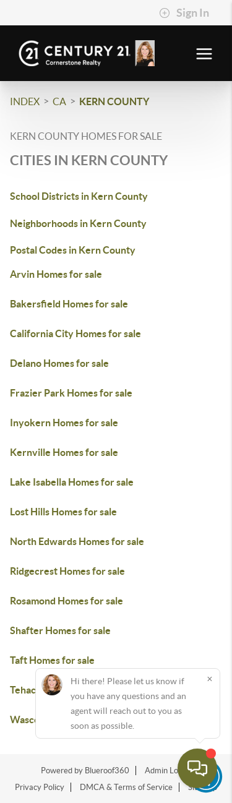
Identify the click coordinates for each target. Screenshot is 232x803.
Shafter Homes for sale (60, 630)
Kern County (114, 101)
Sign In (184, 13)
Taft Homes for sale (52, 660)
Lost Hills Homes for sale (63, 512)
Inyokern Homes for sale (64, 422)
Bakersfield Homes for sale (69, 304)
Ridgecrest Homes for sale (67, 571)
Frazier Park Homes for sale (71, 393)
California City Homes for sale (75, 333)
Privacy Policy (39, 787)
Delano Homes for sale (59, 363)
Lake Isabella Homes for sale (72, 482)
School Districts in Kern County (79, 196)
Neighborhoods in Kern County (78, 223)
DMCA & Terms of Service (126, 787)
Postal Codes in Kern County (72, 250)
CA (59, 101)
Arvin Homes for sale (56, 274)
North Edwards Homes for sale (77, 541)
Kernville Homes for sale (64, 452)
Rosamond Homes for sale (66, 601)
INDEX (25, 101)
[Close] (210, 679)
